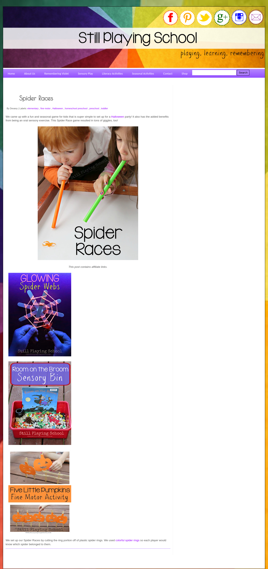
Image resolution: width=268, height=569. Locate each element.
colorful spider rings (127, 540)
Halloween (57, 108)
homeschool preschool (76, 108)
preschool (94, 108)
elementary (33, 108)
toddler (104, 108)
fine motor (45, 108)
